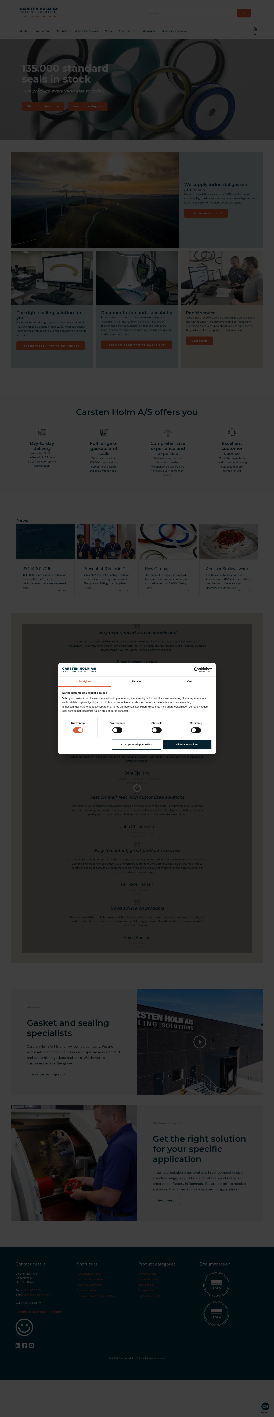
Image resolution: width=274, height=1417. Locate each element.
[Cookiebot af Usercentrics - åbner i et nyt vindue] (196, 669)
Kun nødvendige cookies (136, 744)
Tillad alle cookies (187, 744)
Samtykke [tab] (84, 681)
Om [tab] (189, 681)
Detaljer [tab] (137, 681)
